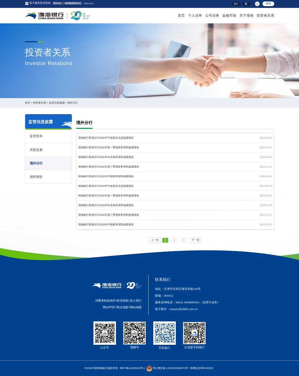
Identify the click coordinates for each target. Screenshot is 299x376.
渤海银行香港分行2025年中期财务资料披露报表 (106, 176)
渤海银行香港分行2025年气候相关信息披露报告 (106, 137)
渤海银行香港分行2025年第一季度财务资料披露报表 (108, 195)
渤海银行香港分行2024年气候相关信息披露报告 (106, 185)
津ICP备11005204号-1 (132, 368)
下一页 (195, 240)
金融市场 (229, 15)
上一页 (155, 240)
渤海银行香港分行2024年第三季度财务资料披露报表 (108, 214)
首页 (181, 15)
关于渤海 (246, 15)
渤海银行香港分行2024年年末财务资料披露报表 (106, 205)
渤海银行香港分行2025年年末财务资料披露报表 (106, 157)
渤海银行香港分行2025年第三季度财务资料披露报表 (108, 166)
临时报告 (36, 176)
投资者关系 (265, 15)
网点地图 (122, 307)
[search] (257, 3)
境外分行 (72, 102)
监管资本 (36, 136)
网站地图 (136, 307)
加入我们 (136, 300)
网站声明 (108, 307)
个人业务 (195, 15)
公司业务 (212, 15)
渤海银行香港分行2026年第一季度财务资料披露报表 (108, 147)
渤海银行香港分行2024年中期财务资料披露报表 (106, 224)
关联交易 (36, 150)
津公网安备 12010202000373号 (170, 368)
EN (236, 4)
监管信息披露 (57, 102)
